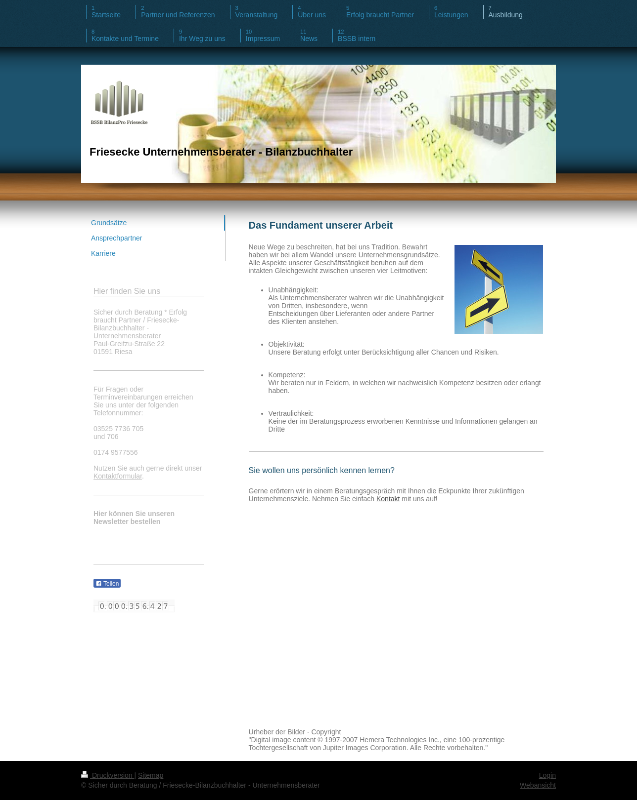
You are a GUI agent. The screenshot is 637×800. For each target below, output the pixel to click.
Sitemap (150, 775)
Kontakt (388, 499)
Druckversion (107, 775)
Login (547, 775)
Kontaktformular (117, 476)
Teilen (107, 583)
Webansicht (538, 785)
